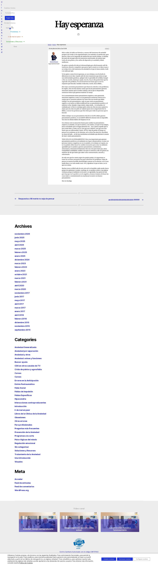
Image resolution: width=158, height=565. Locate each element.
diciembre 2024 (23, 259)
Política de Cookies (53, 563)
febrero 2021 (21, 281)
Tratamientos (64, 4)
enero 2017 (21, 311)
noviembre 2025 (23, 233)
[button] (132, 5)
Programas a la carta (26, 435)
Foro (100, 8)
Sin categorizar (23, 446)
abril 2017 (20, 303)
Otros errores (22, 420)
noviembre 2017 (23, 292)
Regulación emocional (26, 443)
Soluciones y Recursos (87, 8)
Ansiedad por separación (28, 350)
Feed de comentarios (26, 486)
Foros (54, 45)
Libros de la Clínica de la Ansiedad (33, 413)
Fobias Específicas (25, 395)
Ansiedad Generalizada (27, 347)
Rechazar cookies (119, 559)
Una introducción (24, 457)
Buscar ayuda (22, 361)
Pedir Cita (75, 4)
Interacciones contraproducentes (32, 402)
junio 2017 (20, 296)
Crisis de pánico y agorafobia (30, 369)
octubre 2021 (22, 274)
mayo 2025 (21, 241)
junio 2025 (20, 237)
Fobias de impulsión (25, 391)
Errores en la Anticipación (28, 380)
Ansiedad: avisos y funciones (30, 358)
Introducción (21, 406)
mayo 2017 (20, 300)
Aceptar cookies (100, 559)
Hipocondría (21, 398)
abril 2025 (20, 244)
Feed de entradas (24, 482)
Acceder (19, 479)
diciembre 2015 (23, 322)
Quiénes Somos (50, 4)
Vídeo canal (79, 508)
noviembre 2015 (23, 325)
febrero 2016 (22, 318)
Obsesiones (21, 417)
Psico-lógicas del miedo (28, 439)
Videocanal (99, 4)
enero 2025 (21, 255)
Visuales (19, 461)
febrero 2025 (22, 252)
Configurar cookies (140, 559)
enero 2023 (21, 270)
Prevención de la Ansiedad (29, 432)
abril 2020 (20, 285)
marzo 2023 (21, 263)
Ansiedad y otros (24, 354)
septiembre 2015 (24, 329)
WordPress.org (23, 490)
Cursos (18, 372)
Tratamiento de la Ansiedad (29, 454)
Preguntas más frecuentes (29, 428)
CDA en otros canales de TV (30, 365)
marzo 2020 (21, 289)
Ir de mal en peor (68, 8)
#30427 (107, 48)
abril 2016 (20, 314)
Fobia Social (21, 387)
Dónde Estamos (87, 4)
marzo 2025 (21, 248)
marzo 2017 (21, 307)
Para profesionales (25, 424)
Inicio (49, 45)
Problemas (54, 8)
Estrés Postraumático (26, 384)
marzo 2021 (21, 278)
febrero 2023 (22, 266)
